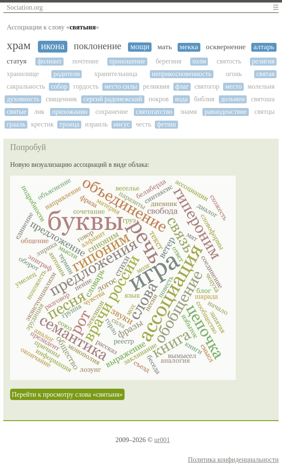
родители (66, 73)
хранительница (115, 73)
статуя (17, 61)
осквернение (225, 47)
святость (229, 61)
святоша (262, 99)
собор (59, 86)
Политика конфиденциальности (233, 459)
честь (143, 124)
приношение (127, 61)
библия (204, 99)
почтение (85, 61)
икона (52, 46)
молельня (260, 86)
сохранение (111, 111)
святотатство (154, 111)
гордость (85, 86)
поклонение (97, 46)
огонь (234, 73)
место (233, 86)
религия (263, 61)
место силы (120, 86)
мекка (189, 47)
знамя (188, 111)
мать (164, 47)
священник (61, 99)
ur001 (162, 439)
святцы (264, 111)
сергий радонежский (112, 99)
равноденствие (226, 111)
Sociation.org (25, 7)
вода (181, 99)
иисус (122, 124)
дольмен (233, 99)
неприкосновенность (181, 73)
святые (17, 111)
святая (265, 73)
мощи (139, 46)
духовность (23, 99)
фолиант (49, 61)
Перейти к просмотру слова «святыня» (67, 394)
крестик (42, 124)
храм (19, 45)
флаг (182, 86)
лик (39, 111)
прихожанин (70, 111)
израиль (96, 124)
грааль (16, 124)
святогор (206, 86)
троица (69, 124)
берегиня (168, 61)
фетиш (166, 124)
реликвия (156, 86)
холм (199, 61)
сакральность (26, 86)
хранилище (23, 73)
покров (159, 99)
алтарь (263, 47)
